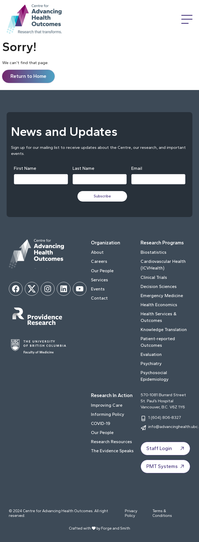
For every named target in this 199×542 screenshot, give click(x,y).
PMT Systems (165, 466)
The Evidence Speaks (112, 450)
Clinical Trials (154, 277)
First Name (25, 168)
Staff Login (165, 448)
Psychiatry (151, 363)
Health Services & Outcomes (158, 317)
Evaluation (151, 354)
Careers (99, 261)
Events (98, 289)
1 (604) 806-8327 (164, 417)
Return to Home (28, 76)
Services (99, 279)
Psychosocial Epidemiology (155, 376)
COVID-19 (100, 423)
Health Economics (159, 304)
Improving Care (106, 405)
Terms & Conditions (162, 513)
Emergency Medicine (162, 295)
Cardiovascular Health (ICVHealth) (163, 265)
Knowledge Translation (164, 329)
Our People (102, 270)
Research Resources (111, 441)
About (97, 252)
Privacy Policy (131, 513)
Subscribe (102, 196)
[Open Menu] (186, 19)
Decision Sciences (159, 286)
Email (136, 168)
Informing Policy (107, 414)
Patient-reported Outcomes (158, 342)
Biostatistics (153, 252)
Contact (99, 298)
